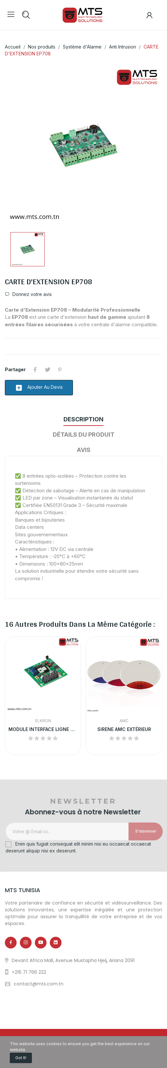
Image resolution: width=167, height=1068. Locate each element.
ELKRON (43, 721)
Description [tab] (83, 419)
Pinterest (60, 369)
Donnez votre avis (31, 294)
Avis (83, 449)
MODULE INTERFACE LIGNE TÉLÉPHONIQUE (42, 729)
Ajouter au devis (39, 388)
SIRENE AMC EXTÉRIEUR (124, 729)
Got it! (20, 1057)
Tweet (47, 369)
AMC (124, 721)
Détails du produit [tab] (84, 434)
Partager (35, 369)
